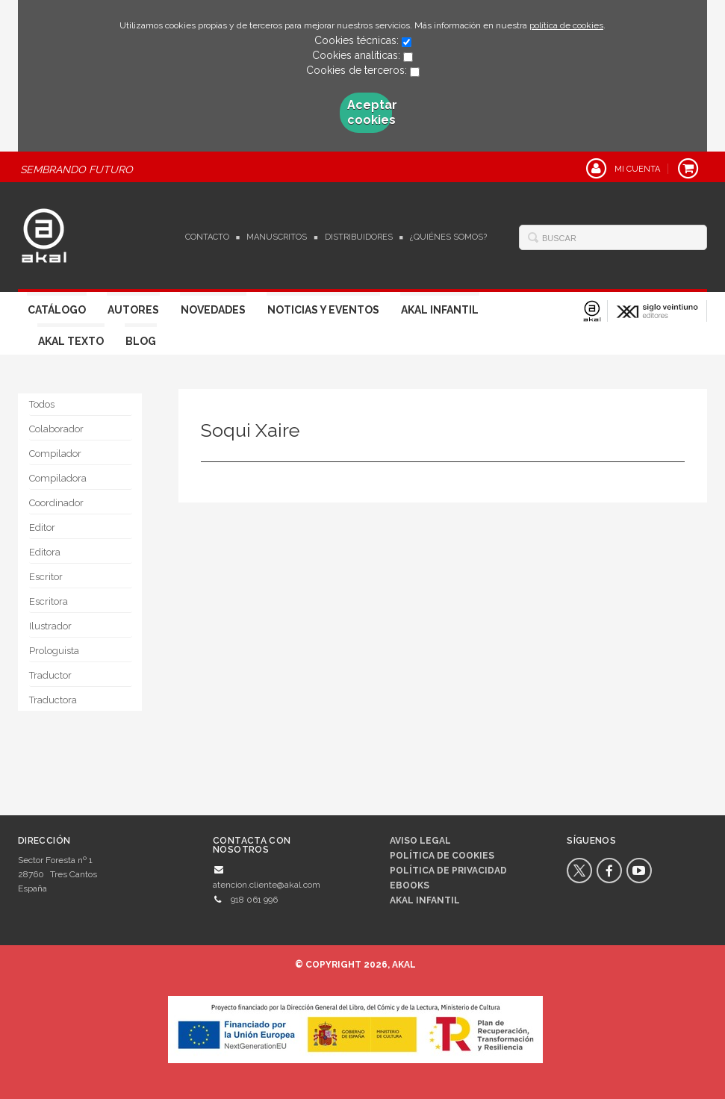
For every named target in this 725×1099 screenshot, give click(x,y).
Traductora (53, 700)
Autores (133, 310)
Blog (140, 341)
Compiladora (58, 478)
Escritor (46, 576)
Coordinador (56, 502)
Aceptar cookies (369, 112)
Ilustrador (50, 626)
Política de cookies (442, 855)
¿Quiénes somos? (448, 237)
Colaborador (56, 429)
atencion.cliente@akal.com (266, 884)
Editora (44, 552)
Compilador (55, 453)
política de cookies (566, 25)
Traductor (50, 675)
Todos (42, 404)
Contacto (207, 237)
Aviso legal (420, 840)
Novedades (213, 310)
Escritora (48, 601)
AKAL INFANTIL (425, 900)
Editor (42, 527)
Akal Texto (71, 341)
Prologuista (54, 650)
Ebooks (409, 885)
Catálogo (57, 310)
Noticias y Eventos (323, 310)
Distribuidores (359, 237)
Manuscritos (276, 237)
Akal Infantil (440, 310)
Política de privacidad (448, 870)
